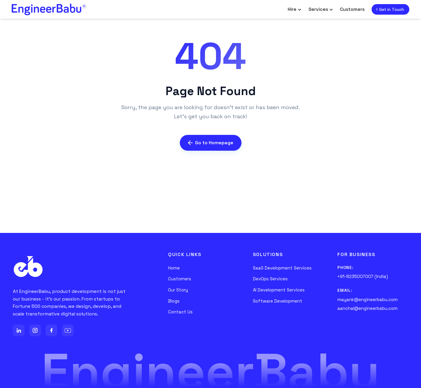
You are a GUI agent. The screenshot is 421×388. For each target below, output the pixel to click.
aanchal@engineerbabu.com (367, 308)
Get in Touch (389, 9)
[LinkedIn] (19, 330)
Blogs (174, 301)
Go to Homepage (210, 143)
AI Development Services (279, 290)
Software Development (277, 301)
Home (174, 268)
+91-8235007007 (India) (362, 276)
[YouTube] (68, 330)
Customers (352, 9)
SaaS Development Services (282, 268)
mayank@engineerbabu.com (367, 299)
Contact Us (180, 312)
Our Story (178, 290)
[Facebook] (51, 330)
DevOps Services (270, 278)
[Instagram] (35, 330)
